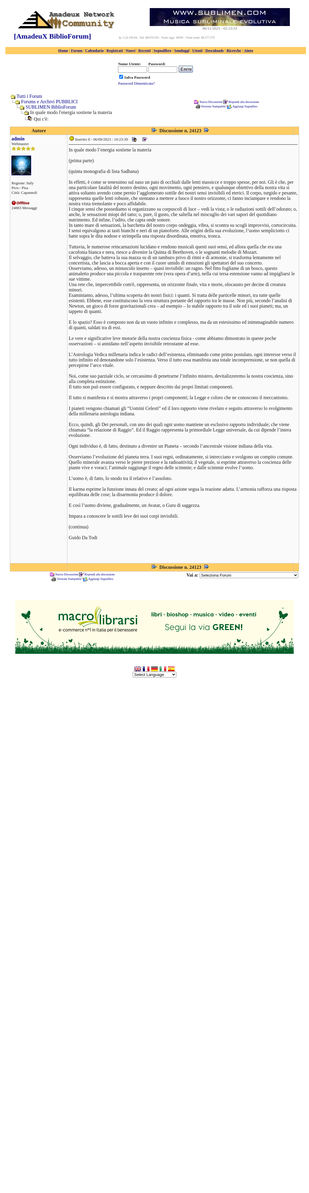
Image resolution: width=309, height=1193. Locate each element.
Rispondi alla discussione (243, 101)
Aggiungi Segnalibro (245, 106)
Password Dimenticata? (136, 83)
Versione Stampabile (213, 106)
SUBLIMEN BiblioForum (50, 107)
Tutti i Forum (29, 96)
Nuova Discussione (211, 101)
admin (18, 138)
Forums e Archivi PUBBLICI (49, 101)
